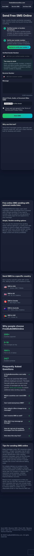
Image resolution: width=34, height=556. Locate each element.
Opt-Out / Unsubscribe (13, 530)
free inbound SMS (21, 488)
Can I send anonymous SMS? (14, 403)
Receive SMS (15, 6)
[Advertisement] (16, 150)
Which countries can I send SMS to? (15, 396)
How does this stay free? (12, 436)
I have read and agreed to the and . (17, 109)
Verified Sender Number (11, 53)
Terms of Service (6, 531)
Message (6, 81)
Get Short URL (27, 6)
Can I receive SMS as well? (13, 416)
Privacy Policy (17, 110)
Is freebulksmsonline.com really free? (15, 375)
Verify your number (15, 387)
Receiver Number (8, 73)
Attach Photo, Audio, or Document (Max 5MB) (16, 99)
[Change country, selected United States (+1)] (5, 56)
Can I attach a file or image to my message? (15, 409)
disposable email (8, 488)
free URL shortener (18, 481)
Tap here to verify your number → (19, 47)
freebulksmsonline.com (17, 3)
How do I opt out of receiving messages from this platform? (14, 429)
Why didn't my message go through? (13, 422)
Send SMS (5, 6)
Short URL (22, 528)
